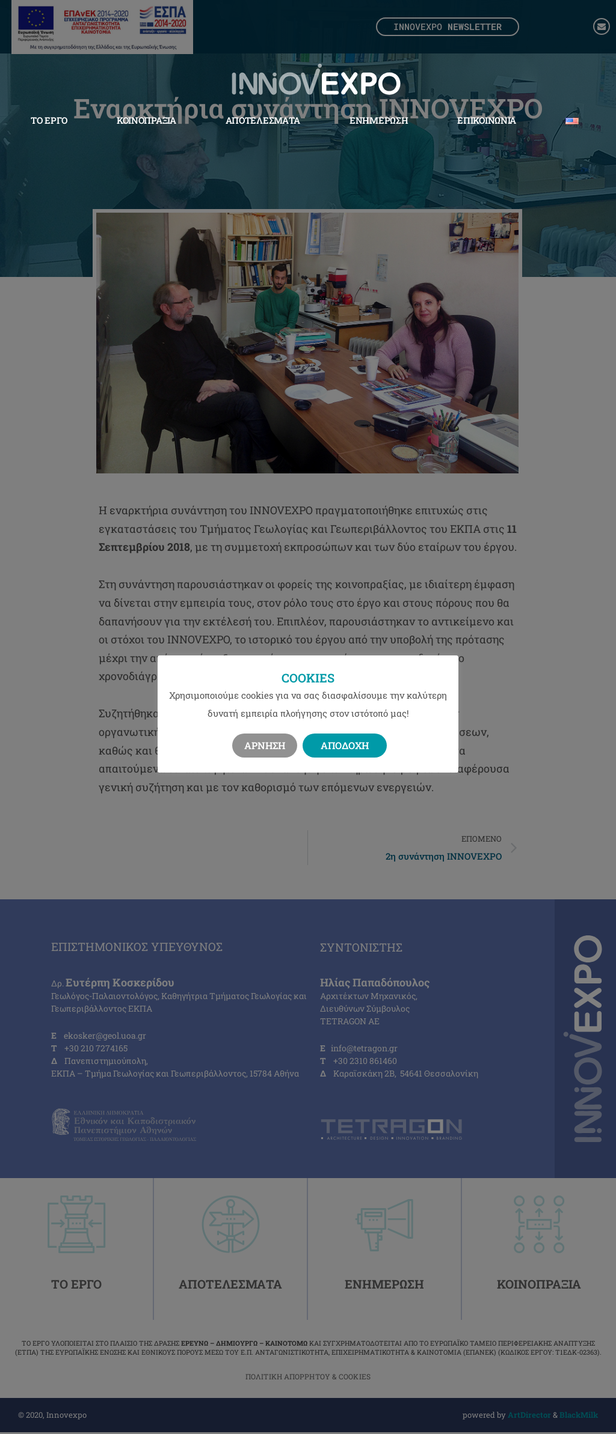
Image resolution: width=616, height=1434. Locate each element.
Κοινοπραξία (146, 120)
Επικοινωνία (486, 120)
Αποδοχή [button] (345, 745)
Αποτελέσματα (263, 120)
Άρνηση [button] (264, 745)
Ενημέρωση (379, 120)
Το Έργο (49, 120)
